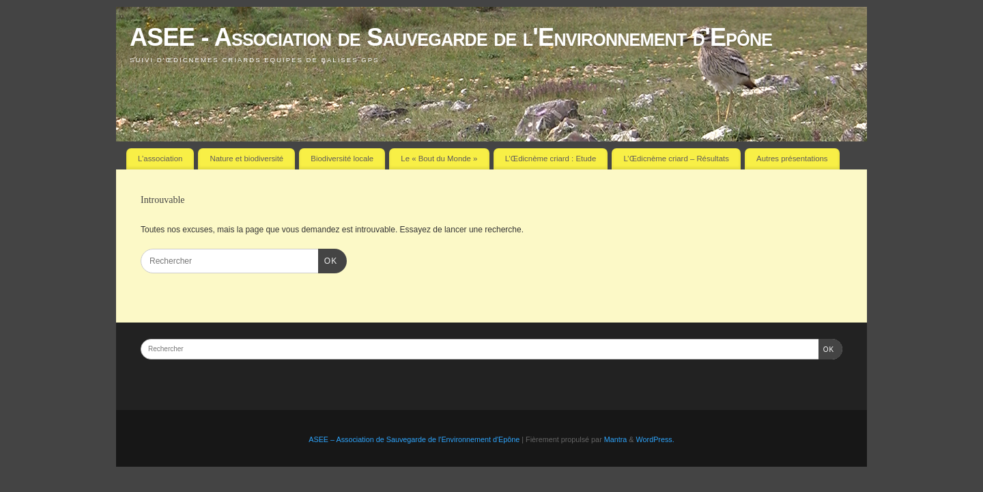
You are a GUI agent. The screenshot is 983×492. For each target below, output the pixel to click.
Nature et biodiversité (247, 158)
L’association (160, 158)
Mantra (615, 439)
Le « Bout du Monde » (439, 158)
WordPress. (655, 439)
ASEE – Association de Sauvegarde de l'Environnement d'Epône (414, 439)
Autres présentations (791, 158)
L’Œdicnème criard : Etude (551, 158)
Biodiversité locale (342, 158)
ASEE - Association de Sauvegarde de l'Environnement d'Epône (451, 37)
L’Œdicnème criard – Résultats (675, 158)
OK (327, 260)
